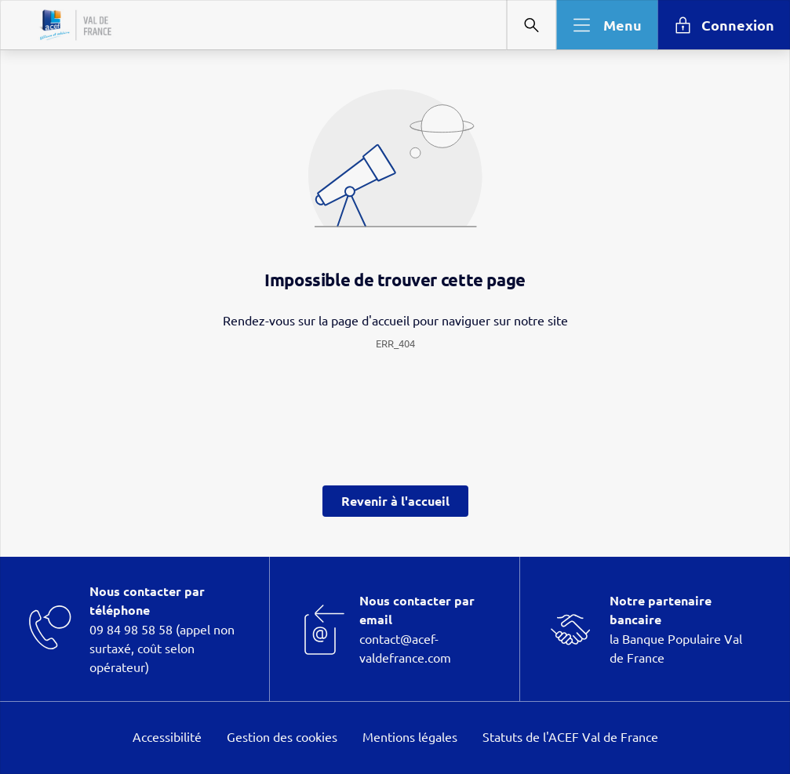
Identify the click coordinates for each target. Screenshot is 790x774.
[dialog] (395, 387)
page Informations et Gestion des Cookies (426, 444)
